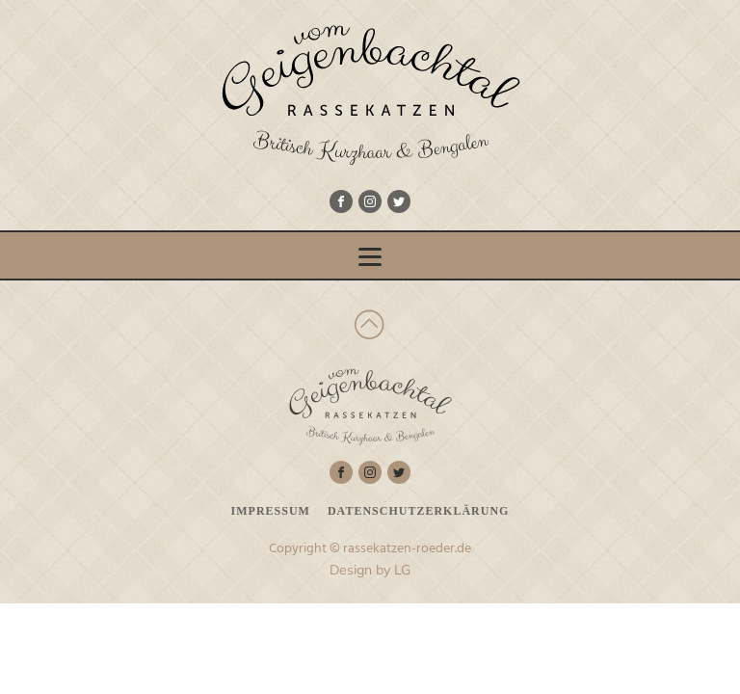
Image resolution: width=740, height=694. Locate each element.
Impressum (270, 511)
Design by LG (370, 569)
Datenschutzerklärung (418, 511)
